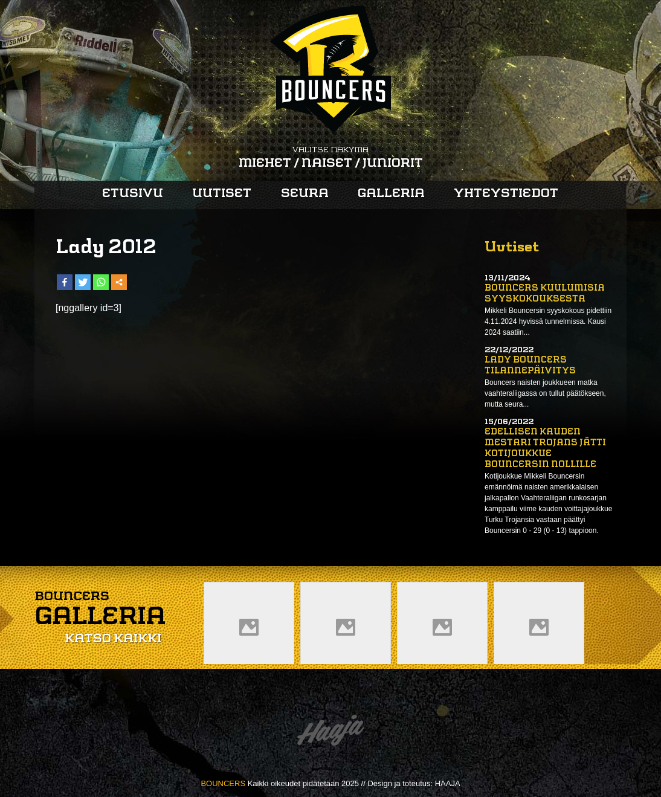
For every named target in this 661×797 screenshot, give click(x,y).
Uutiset (221, 194)
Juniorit (393, 164)
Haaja (330, 733)
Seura (305, 194)
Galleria (391, 194)
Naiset (326, 164)
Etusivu (132, 194)
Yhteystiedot (506, 194)
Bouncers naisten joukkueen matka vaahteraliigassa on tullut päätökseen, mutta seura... (545, 393)
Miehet (265, 164)
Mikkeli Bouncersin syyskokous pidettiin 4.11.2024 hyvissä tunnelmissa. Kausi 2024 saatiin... (548, 321)
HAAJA (447, 783)
